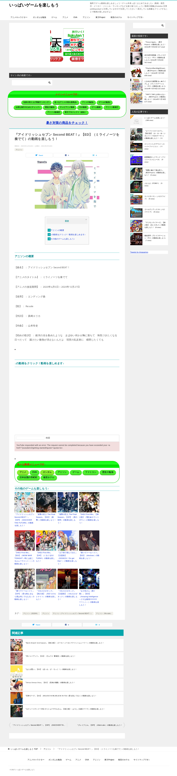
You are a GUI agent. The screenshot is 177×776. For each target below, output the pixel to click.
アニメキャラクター (18, 17)
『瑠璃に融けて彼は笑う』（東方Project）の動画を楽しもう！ (155, 173)
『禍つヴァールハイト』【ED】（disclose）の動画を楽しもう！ (89, 555)
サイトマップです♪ (135, 17)
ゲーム (54, 17)
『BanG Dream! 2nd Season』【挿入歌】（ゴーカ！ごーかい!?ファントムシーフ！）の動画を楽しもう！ (64, 643)
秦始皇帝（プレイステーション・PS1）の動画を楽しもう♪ (155, 238)
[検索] (32, 82)
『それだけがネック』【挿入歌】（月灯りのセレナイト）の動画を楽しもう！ (46, 595)
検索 (48, 438)
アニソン (86, 17)
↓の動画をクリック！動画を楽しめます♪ (67, 234)
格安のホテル (116, 17)
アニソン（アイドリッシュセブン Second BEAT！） (72, 613)
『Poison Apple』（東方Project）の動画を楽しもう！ (155, 44)
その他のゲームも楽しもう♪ (62, 239)
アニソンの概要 (57, 230)
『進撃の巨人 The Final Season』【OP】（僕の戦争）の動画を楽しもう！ (67, 518)
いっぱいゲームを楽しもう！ (154, 119)
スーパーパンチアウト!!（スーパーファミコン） (154, 146)
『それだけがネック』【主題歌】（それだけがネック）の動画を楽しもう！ (67, 595)
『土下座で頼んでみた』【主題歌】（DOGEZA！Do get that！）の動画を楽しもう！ (67, 558)
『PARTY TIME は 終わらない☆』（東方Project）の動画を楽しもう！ (155, 98)
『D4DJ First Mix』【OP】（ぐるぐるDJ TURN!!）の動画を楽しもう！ (45, 557)
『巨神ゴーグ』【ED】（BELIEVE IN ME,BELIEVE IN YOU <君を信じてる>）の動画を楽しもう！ (61, 696)
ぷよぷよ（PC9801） (153, 184)
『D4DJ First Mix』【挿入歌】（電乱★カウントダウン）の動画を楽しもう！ (89, 518)
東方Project (100, 17)
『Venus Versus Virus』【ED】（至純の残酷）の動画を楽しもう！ (50, 682)
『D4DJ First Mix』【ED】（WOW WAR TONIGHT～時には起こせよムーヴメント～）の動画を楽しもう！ (24, 558)
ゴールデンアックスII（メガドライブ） (154, 210)
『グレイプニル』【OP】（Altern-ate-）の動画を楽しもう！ (99, 725)
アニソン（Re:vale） (104, 613)
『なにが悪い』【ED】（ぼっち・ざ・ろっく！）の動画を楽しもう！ (51, 669)
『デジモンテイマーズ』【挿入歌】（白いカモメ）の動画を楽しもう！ (154, 225)
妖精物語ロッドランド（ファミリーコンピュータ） (154, 159)
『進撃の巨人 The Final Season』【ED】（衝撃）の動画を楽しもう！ (46, 517)
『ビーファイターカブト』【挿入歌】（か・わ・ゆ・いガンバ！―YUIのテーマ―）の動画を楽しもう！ (154, 134)
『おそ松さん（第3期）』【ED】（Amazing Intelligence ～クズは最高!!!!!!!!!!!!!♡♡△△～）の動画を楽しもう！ (89, 598)
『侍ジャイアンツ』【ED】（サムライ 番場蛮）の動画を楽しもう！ (50, 656)
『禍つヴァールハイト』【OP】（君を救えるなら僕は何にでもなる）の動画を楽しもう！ (24, 595)
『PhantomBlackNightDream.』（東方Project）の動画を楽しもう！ (155, 71)
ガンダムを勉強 (39, 17)
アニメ (65, 17)
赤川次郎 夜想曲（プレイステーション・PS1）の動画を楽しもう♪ (155, 58)
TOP (24, 749)
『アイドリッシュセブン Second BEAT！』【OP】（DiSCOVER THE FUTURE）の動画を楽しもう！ (24, 520)
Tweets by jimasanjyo (139, 252)
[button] (67, 45)
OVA (75, 17)
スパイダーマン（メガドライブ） (154, 197)
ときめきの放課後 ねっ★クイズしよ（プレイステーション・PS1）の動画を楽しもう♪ (155, 85)
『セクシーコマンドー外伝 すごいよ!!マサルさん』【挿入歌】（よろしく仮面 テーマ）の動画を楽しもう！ (65, 709)
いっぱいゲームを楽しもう (34, 5)
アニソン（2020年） (31, 613)
